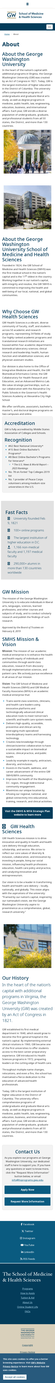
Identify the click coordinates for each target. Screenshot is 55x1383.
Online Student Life (27, 1306)
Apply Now (27, 1189)
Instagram (29, 1238)
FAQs (27, 1311)
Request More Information (27, 1201)
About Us (27, 1302)
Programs (27, 1288)
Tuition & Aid (27, 1297)
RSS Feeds (29, 1259)
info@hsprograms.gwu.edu (27, 1180)
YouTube (29, 1245)
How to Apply (27, 1293)
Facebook (28, 1224)
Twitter (29, 1231)
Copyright (27, 1345)
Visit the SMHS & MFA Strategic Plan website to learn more (27, 812)
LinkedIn (29, 1252)
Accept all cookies (15, 1377)
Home (7, 34)
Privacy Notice (27, 1352)
